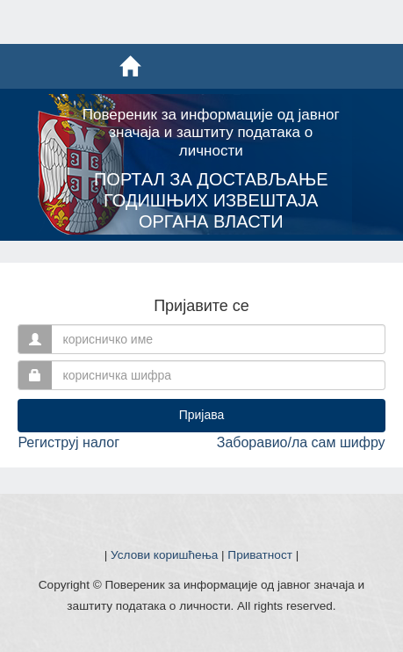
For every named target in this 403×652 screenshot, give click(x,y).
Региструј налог (68, 442)
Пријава (202, 415)
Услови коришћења (164, 554)
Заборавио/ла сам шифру (301, 442)
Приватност (259, 554)
